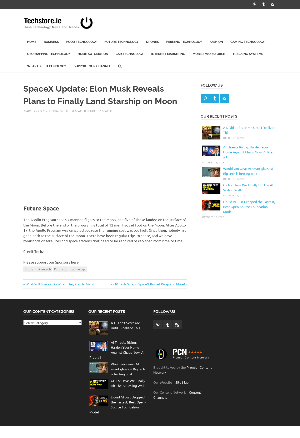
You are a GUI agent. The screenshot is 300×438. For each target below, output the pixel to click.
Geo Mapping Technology (48, 54)
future (29, 269)
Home (31, 42)
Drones (152, 42)
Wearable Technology (46, 66)
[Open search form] (120, 66)
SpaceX (107, 111)
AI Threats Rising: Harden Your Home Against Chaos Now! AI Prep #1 (248, 152)
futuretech (43, 269)
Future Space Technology (83, 111)
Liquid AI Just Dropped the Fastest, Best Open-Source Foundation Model (249, 206)
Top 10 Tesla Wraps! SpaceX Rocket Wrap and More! (146, 284)
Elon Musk (56, 111)
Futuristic (60, 269)
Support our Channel (92, 66)
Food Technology (81, 42)
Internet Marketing (168, 54)
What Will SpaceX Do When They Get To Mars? (59, 284)
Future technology (121, 42)
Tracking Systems (247, 54)
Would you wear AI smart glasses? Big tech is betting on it (128, 369)
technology (77, 269)
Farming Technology (184, 42)
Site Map (182, 382)
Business (51, 42)
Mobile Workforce (209, 54)
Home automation (93, 54)
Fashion (216, 42)
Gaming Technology (247, 42)
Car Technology (130, 54)
